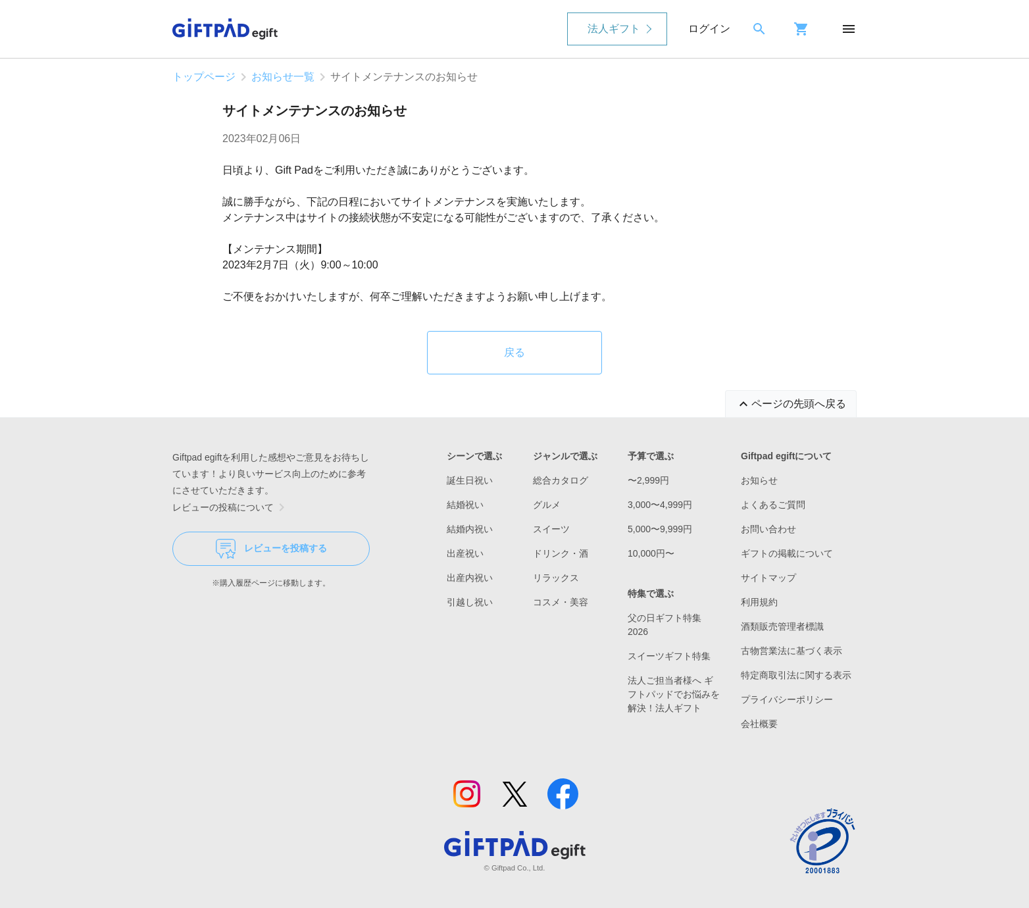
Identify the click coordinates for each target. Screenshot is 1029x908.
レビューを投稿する (271, 549)
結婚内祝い (470, 529)
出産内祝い (470, 577)
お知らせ (759, 480)
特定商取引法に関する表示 (796, 675)
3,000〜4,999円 (660, 504)
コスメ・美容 (560, 602)
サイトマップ (768, 577)
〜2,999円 (648, 480)
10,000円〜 (651, 553)
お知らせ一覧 (282, 76)
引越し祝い (470, 602)
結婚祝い (465, 504)
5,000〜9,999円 (660, 529)
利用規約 (759, 602)
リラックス (556, 577)
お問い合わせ (768, 529)
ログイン (709, 28)
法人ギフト (614, 28)
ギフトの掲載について (787, 553)
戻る (514, 352)
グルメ (547, 504)
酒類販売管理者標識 (782, 626)
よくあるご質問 (773, 504)
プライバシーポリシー (787, 699)
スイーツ (551, 529)
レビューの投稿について (230, 507)
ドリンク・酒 (560, 553)
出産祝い (465, 553)
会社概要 (759, 724)
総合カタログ (560, 480)
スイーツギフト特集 (669, 656)
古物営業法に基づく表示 (791, 650)
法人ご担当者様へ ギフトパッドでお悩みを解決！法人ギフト (674, 694)
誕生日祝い (470, 480)
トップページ (204, 76)
